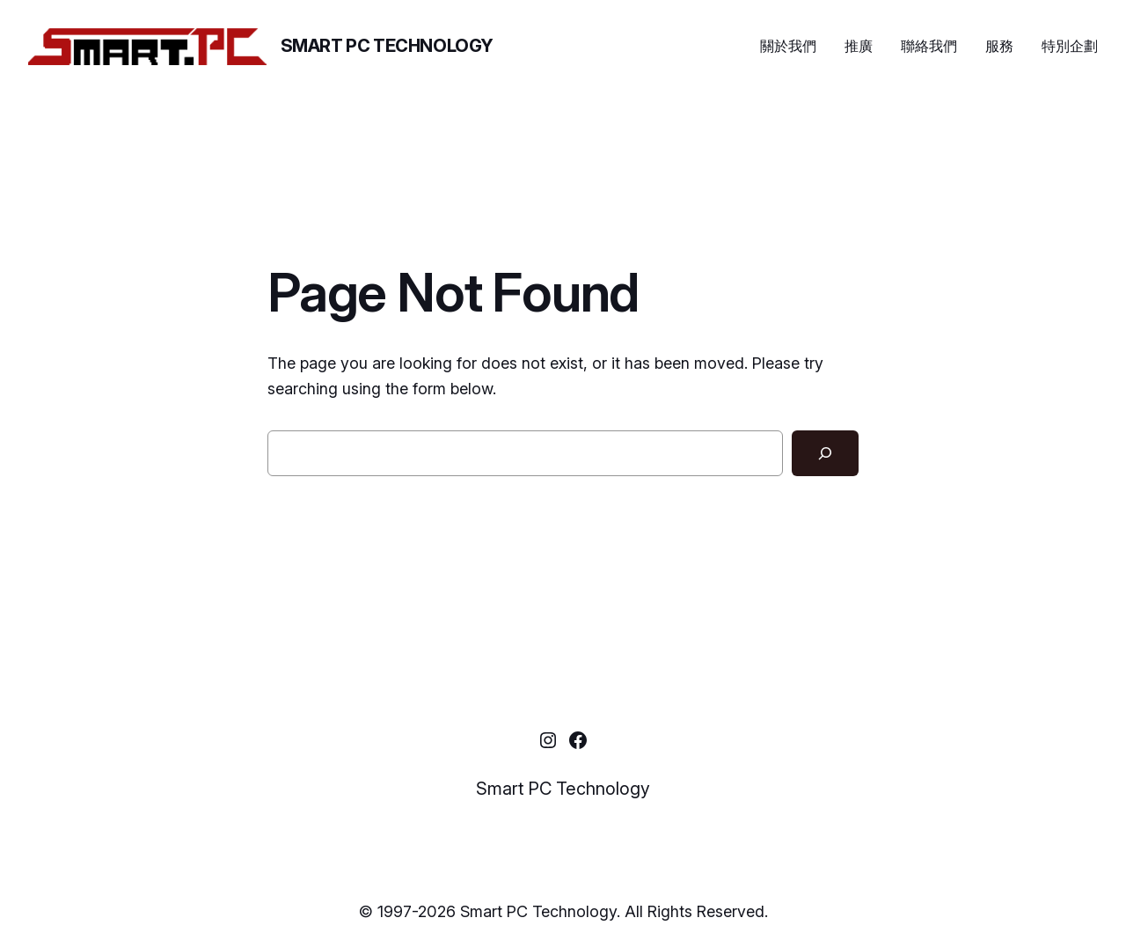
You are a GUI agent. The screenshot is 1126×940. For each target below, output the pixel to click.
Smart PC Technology (387, 45)
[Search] (825, 453)
